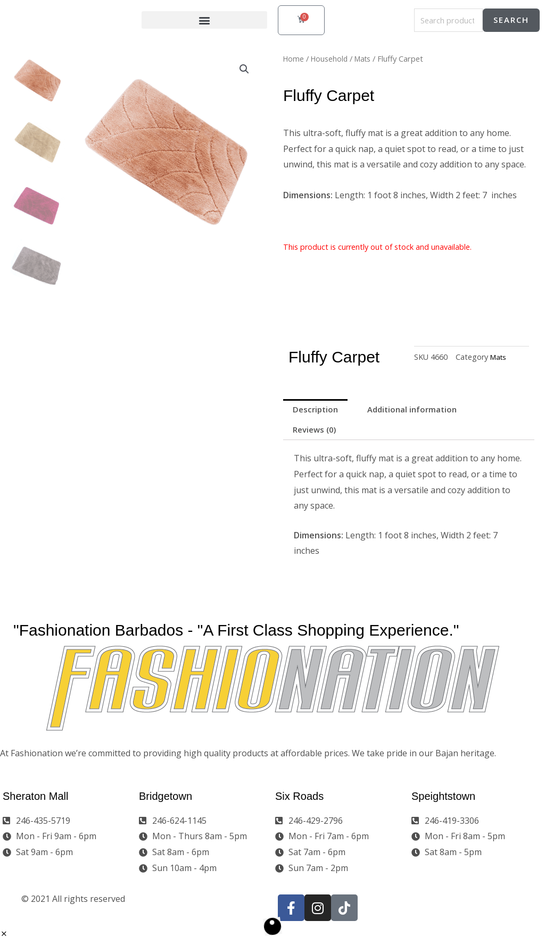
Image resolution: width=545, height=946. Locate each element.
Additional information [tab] (420, 410)
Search (511, 20)
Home (294, 58)
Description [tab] (317, 410)
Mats (366, 58)
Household (331, 58)
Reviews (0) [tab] (317, 432)
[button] (204, 20)
